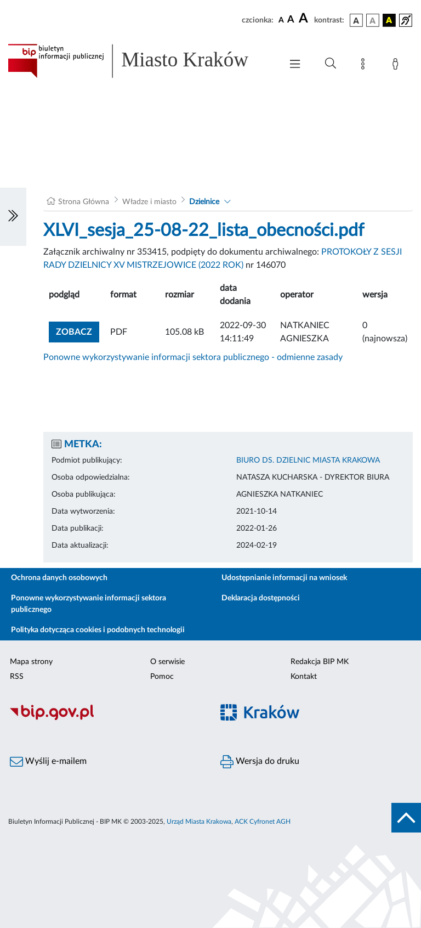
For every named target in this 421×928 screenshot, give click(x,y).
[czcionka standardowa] (281, 19)
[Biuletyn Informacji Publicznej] (105, 718)
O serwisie (167, 662)
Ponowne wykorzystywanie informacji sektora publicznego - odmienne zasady (193, 357)
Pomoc (162, 676)
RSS (17, 676)
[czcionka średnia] (290, 20)
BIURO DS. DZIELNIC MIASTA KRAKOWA (308, 460)
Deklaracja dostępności (260, 598)
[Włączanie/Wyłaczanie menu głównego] (295, 65)
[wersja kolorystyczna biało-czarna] (373, 20)
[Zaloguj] (397, 66)
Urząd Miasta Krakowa (199, 821)
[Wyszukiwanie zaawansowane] (330, 63)
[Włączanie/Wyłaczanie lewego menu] (13, 217)
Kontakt (304, 676)
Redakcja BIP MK (320, 662)
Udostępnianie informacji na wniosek (284, 578)
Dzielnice (204, 202)
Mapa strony (31, 662)
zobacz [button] (77, 330)
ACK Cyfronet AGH (263, 821)
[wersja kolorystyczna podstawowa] (356, 20)
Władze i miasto (149, 202)
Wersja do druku (259, 761)
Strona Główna (83, 202)
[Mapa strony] (365, 66)
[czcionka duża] (305, 19)
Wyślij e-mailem (48, 761)
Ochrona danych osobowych (59, 578)
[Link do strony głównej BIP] (139, 61)
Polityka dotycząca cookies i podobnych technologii (98, 630)
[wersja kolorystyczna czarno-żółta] (389, 20)
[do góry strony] (406, 818)
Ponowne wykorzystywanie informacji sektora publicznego (88, 604)
